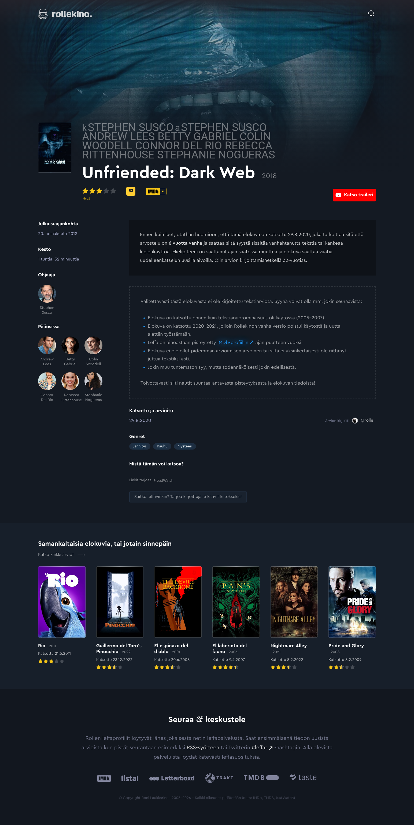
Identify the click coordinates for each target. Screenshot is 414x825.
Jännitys (140, 446)
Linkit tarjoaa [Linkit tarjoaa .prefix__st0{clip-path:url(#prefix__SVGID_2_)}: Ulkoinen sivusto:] (151, 480)
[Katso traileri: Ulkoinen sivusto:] (354, 191)
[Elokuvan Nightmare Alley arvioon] (294, 618)
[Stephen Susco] (47, 300)
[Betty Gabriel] (70, 351)
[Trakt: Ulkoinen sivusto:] (220, 778)
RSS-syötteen (203, 747)
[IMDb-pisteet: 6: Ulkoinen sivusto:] (203, 191)
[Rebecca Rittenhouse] (70, 387)
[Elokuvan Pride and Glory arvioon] (352, 618)
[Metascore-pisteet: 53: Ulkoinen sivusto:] (178, 191)
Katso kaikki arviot (61, 554)
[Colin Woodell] (93, 351)
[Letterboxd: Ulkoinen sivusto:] (172, 777)
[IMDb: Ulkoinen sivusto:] (104, 778)
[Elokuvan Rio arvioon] (62, 615)
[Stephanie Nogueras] (93, 387)
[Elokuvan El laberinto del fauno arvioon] (236, 618)
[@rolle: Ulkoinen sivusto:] (362, 421)
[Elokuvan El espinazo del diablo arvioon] (178, 618)
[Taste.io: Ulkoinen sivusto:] (303, 778)
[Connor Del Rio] (47, 387)
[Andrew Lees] (47, 351)
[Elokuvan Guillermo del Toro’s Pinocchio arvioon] (120, 618)
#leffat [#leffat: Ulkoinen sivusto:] (259, 747)
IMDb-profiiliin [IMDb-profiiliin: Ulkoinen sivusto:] (233, 342)
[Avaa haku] (371, 11)
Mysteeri (185, 446)
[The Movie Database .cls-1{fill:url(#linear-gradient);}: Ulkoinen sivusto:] (261, 778)
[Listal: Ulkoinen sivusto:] (128, 778)
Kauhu (162, 446)
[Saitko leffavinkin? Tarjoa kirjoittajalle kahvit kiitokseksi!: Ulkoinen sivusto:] (188, 496)
